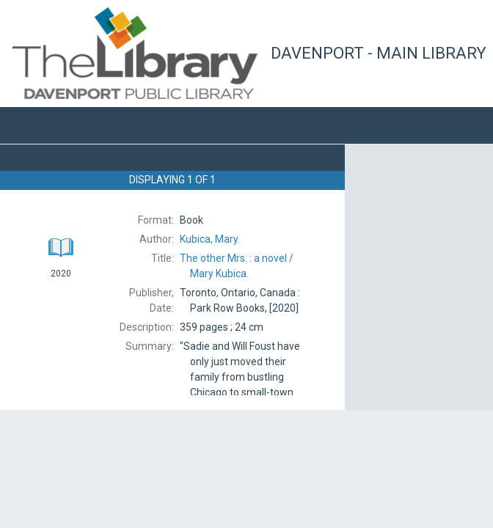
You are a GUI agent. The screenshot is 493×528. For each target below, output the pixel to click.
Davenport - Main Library (378, 53)
